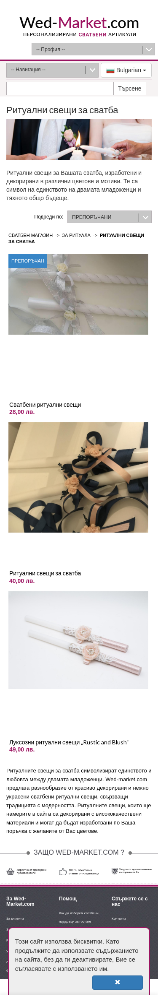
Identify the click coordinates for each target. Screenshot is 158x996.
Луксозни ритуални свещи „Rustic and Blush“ (69, 742)
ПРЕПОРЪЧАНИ (91, 217)
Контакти (119, 919)
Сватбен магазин (30, 235)
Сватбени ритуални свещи (45, 404)
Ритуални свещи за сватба (45, 573)
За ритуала (76, 235)
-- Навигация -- (28, 70)
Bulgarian (126, 70)
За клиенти (15, 919)
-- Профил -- (50, 49)
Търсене (129, 88)
